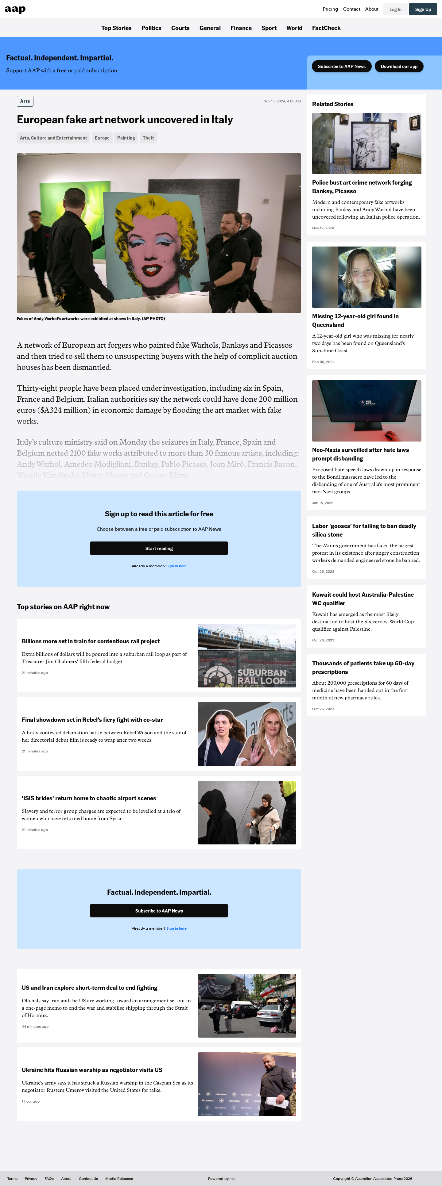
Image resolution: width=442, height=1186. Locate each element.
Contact (351, 9)
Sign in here (176, 566)
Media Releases (119, 1178)
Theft (148, 138)
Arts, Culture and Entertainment (53, 138)
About (371, 9)
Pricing (330, 9)
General (210, 28)
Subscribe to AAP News (342, 66)
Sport (269, 28)
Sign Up (423, 9)
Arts (25, 101)
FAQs (49, 1178)
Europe (102, 138)
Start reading (159, 548)
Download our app (399, 66)
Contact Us (88, 1178)
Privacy (31, 1178)
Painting (126, 138)
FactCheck (326, 28)
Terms (12, 1178)
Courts (180, 28)
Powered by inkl (221, 1178)
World (294, 28)
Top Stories (116, 28)
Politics (151, 28)
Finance (241, 28)
